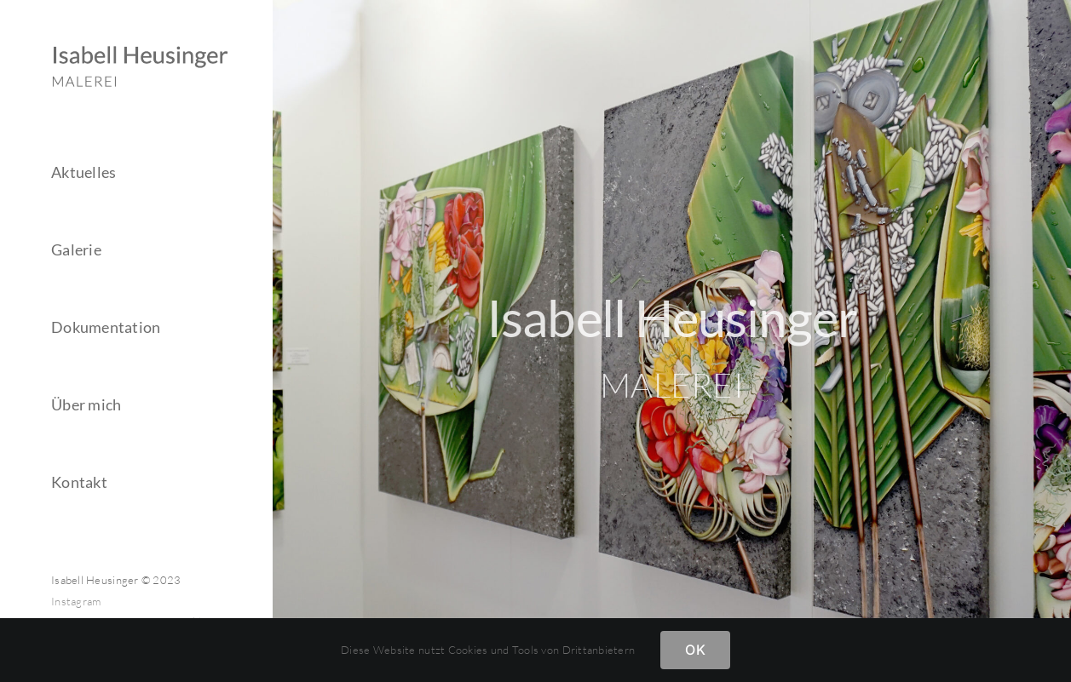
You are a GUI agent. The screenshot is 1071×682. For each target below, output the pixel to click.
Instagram (76, 601)
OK (695, 649)
